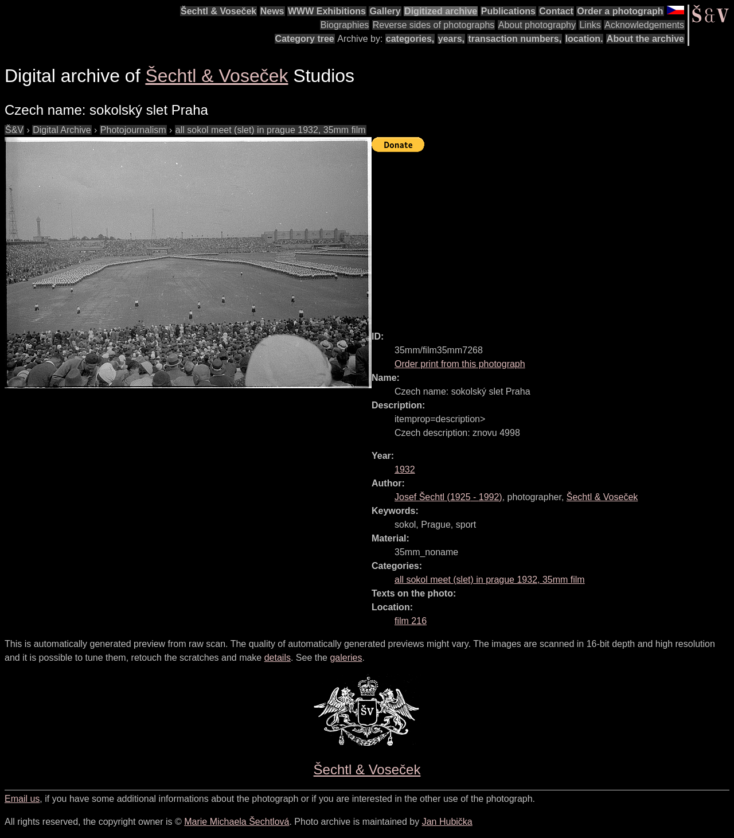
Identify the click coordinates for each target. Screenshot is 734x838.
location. (584, 39)
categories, (410, 39)
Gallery (384, 11)
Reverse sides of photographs (434, 25)
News (272, 11)
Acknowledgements (644, 25)
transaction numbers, (514, 39)
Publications (508, 11)
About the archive (645, 39)
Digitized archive (440, 11)
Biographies (345, 25)
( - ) (448, 497)
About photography (537, 25)
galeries (346, 657)
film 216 (411, 621)
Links (589, 25)
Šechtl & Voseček (218, 11)
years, (451, 39)
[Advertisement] (553, 236)
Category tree (304, 39)
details (277, 657)
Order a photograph (620, 11)
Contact (556, 11)
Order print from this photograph (460, 364)
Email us (22, 799)
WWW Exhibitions (327, 11)
